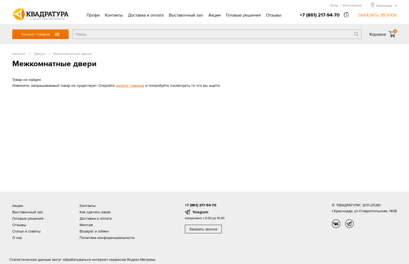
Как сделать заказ (95, 212)
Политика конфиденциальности (107, 237)
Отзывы (273, 15)
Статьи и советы (26, 231)
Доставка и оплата (145, 15)
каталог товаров (130, 85)
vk (336, 223)
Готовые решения (243, 15)
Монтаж (86, 225)
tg (349, 223)
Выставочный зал (186, 15)
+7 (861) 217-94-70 (320, 15)
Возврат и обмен (94, 231)
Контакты (114, 15)
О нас (17, 237)
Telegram (200, 212)
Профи (93, 15)
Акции (214, 15)
